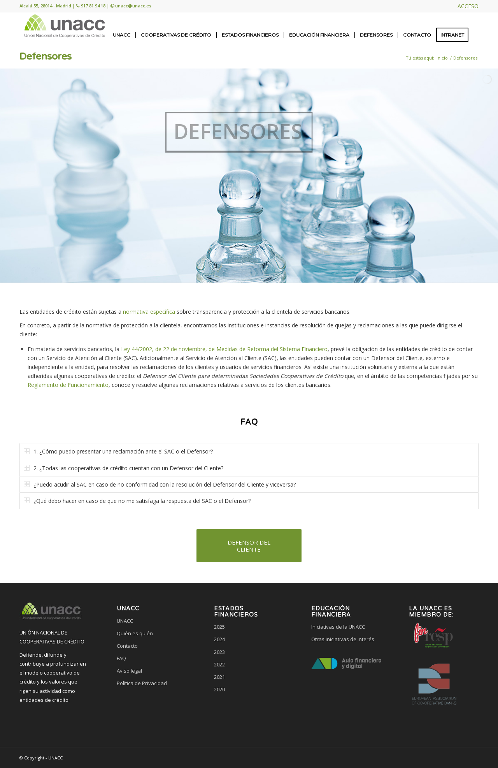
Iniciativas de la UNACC (338, 626)
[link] (151, 712)
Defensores (45, 56)
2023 (219, 652)
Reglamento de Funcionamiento (68, 384)
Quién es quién (135, 633)
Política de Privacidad (142, 683)
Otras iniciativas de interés (342, 639)
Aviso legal (129, 670)
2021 (219, 676)
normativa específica (149, 311)
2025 (219, 626)
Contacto (127, 645)
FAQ (121, 658)
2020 (219, 689)
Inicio (442, 58)
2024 (219, 639)
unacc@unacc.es (133, 6)
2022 (219, 664)
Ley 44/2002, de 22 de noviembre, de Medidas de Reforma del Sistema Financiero (224, 349)
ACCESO (468, 6)
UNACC (125, 620)
